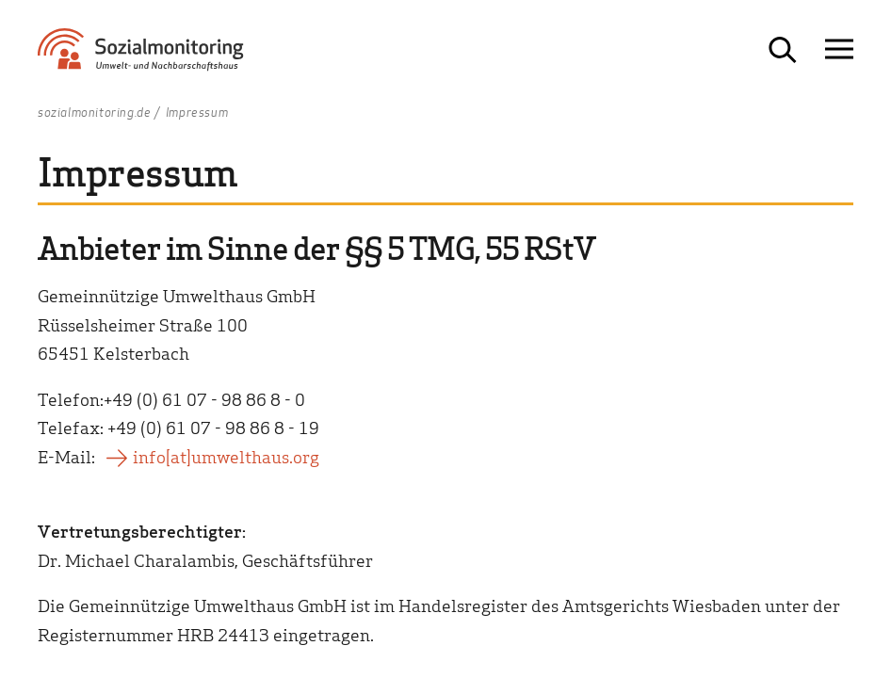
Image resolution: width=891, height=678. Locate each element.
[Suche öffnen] (782, 50)
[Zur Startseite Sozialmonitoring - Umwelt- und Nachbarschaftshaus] (162, 57)
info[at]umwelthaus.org (226, 456)
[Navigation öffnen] (839, 50)
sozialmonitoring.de (94, 113)
